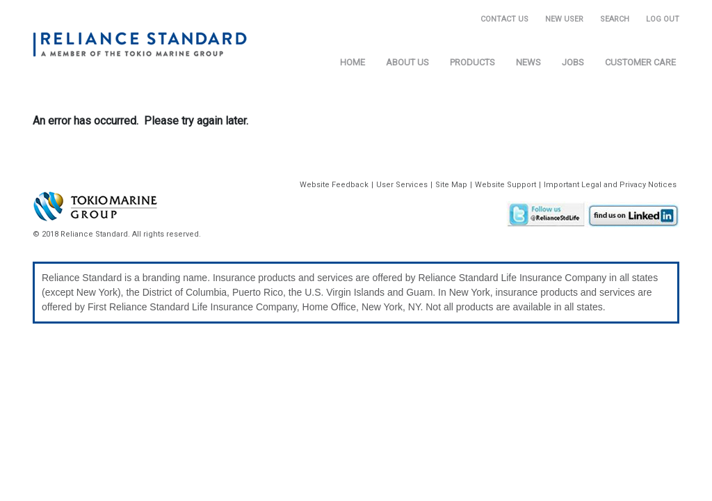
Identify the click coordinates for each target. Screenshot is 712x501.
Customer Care (640, 62)
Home (352, 62)
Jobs (573, 62)
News (528, 62)
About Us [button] (407, 62)
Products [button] (472, 62)
